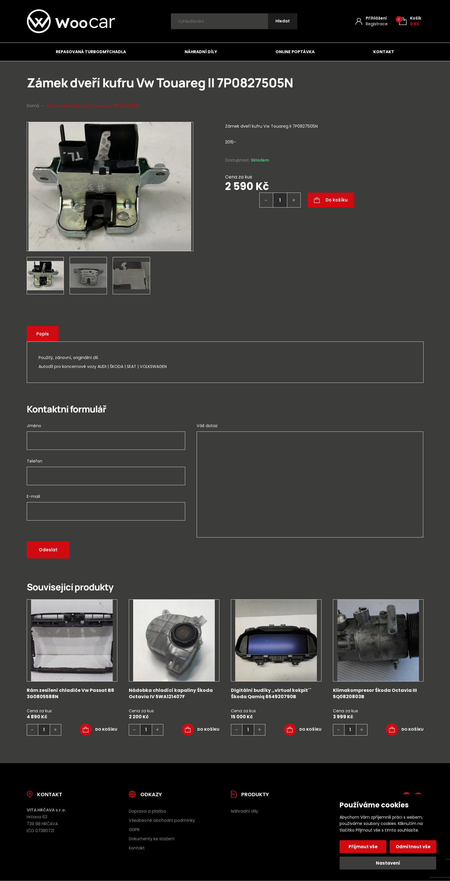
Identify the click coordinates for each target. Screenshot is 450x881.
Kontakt (383, 52)
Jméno (34, 426)
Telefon (34, 461)
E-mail (33, 496)
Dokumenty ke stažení (151, 839)
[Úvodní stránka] (71, 21)
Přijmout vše (363, 847)
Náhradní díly (201, 52)
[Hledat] (282, 21)
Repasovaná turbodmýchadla (91, 52)
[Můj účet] (371, 21)
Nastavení (388, 863)
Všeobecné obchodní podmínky (162, 820)
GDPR (134, 829)
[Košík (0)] (410, 21)
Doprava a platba (147, 811)
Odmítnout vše (413, 847)
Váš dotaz (207, 426)
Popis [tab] (42, 334)
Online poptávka (295, 52)
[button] (98, 730)
